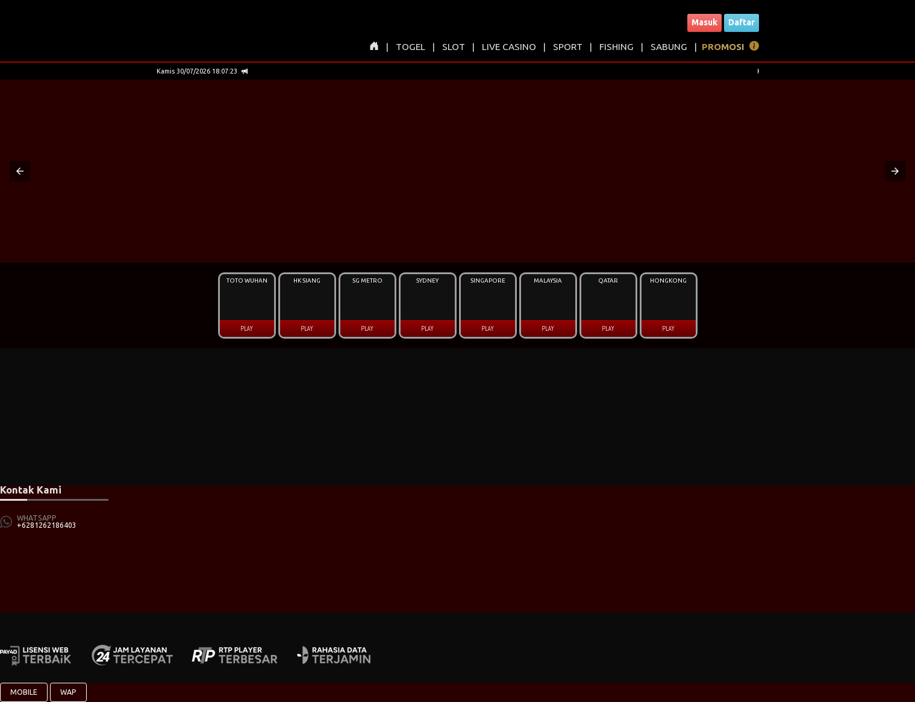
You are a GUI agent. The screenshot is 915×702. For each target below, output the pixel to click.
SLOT (453, 47)
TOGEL (410, 47)
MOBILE (23, 692)
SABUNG (669, 47)
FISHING (616, 47)
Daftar (741, 22)
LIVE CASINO (509, 47)
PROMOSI (723, 47)
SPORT (567, 47)
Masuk (704, 22)
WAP (68, 692)
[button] (20, 171)
